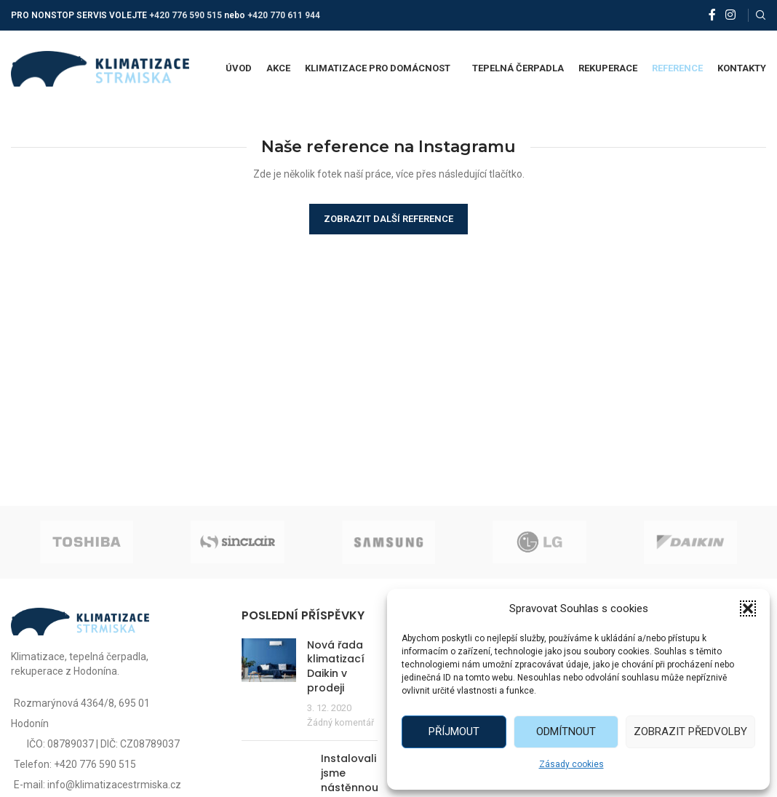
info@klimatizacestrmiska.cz (114, 784)
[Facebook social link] (712, 15)
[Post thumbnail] (269, 684)
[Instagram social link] (731, 15)
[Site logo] (100, 68)
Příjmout (454, 731)
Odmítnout (566, 731)
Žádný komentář (340, 722)
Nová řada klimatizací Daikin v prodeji (335, 666)
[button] (748, 608)
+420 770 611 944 (283, 15)
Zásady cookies (571, 764)
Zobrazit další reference (388, 218)
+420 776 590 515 (185, 15)
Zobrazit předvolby (690, 731)
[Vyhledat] (761, 15)
